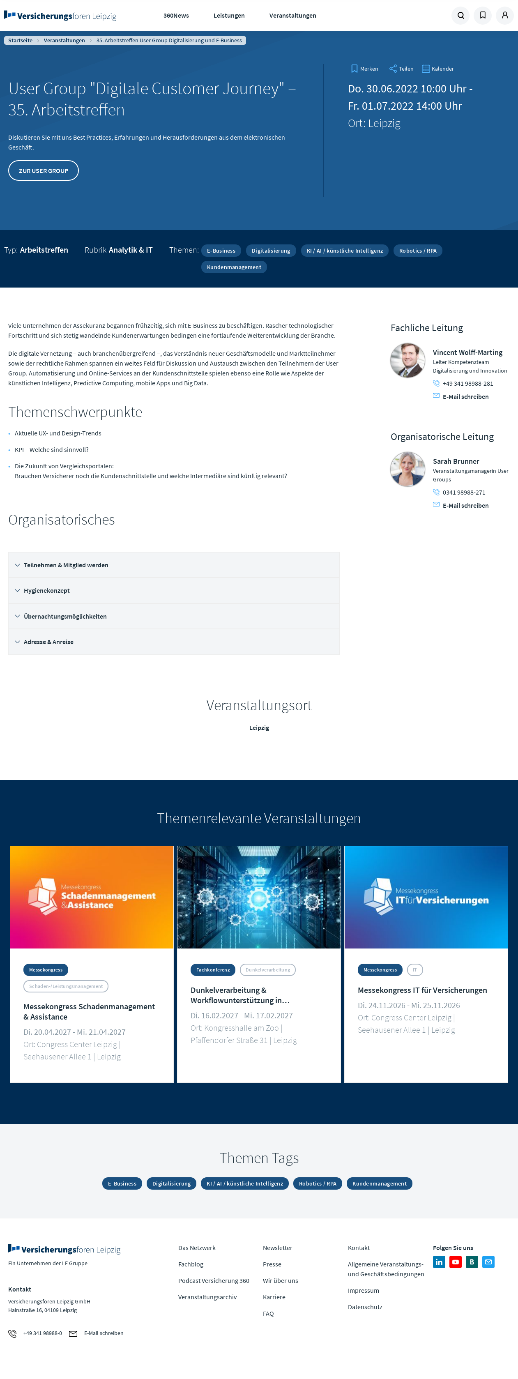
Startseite (20, 40)
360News (176, 15)
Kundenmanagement (234, 267)
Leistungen (229, 15)
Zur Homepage (60, 15)
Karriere (274, 1297)
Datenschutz (365, 1307)
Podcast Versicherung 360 (213, 1280)
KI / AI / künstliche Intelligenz (345, 250)
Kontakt (359, 1247)
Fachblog (190, 1264)
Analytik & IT (131, 249)
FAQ (268, 1313)
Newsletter (277, 1247)
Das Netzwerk (197, 1247)
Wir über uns (280, 1280)
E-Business (221, 250)
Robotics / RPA (418, 250)
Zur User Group (43, 170)
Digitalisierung (271, 250)
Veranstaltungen (292, 15)
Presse (272, 1264)
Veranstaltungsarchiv (207, 1297)
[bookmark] (364, 68)
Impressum (363, 1290)
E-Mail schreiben (461, 396)
